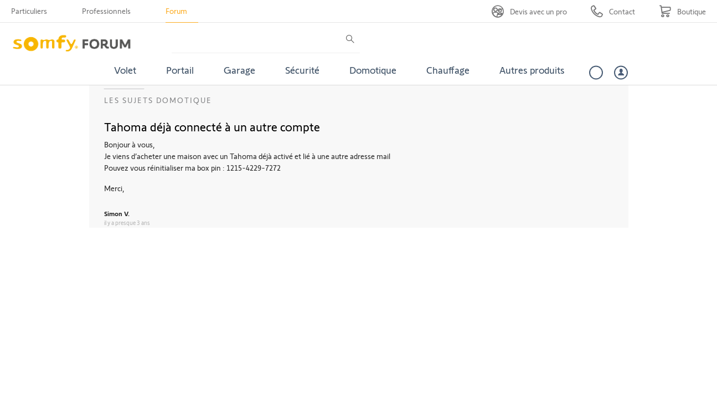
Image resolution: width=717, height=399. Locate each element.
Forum (176, 11)
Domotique (372, 70)
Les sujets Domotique (158, 100)
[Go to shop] (682, 11)
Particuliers (29, 11)
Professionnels (106, 11)
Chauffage (448, 70)
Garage (239, 70)
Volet (125, 70)
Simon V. (117, 213)
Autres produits (532, 70)
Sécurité (302, 70)
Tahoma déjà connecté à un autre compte (212, 126)
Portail (180, 70)
